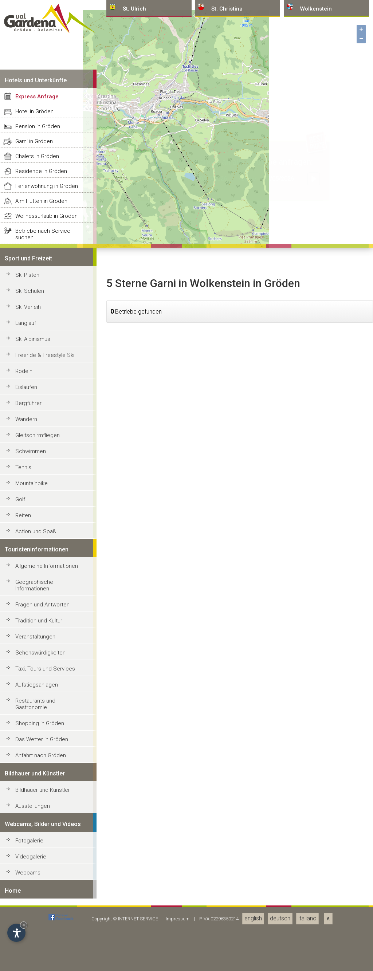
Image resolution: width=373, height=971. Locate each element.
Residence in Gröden (41, 700)
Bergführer (28, 932)
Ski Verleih (28, 836)
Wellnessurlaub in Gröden (46, 745)
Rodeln (23, 900)
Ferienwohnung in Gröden (46, 715)
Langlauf (25, 852)
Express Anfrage (37, 625)
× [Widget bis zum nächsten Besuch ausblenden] (23, 925)
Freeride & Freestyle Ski (44, 884)
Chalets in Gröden (37, 685)
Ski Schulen (29, 820)
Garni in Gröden (34, 670)
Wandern (26, 948)
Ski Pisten (27, 804)
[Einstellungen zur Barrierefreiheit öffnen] (16, 933)
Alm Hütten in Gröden (41, 730)
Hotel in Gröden (34, 640)
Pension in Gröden (37, 655)
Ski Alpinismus (32, 868)
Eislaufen (26, 916)
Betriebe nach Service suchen (42, 763)
